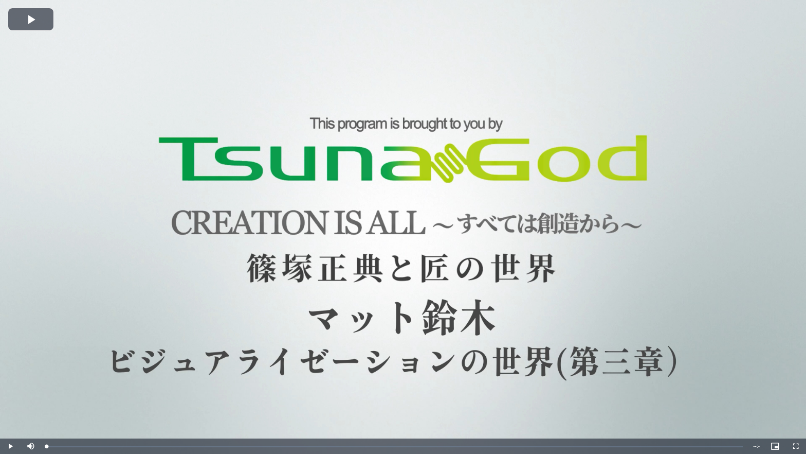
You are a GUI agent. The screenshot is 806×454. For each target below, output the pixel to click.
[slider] (394, 446)
